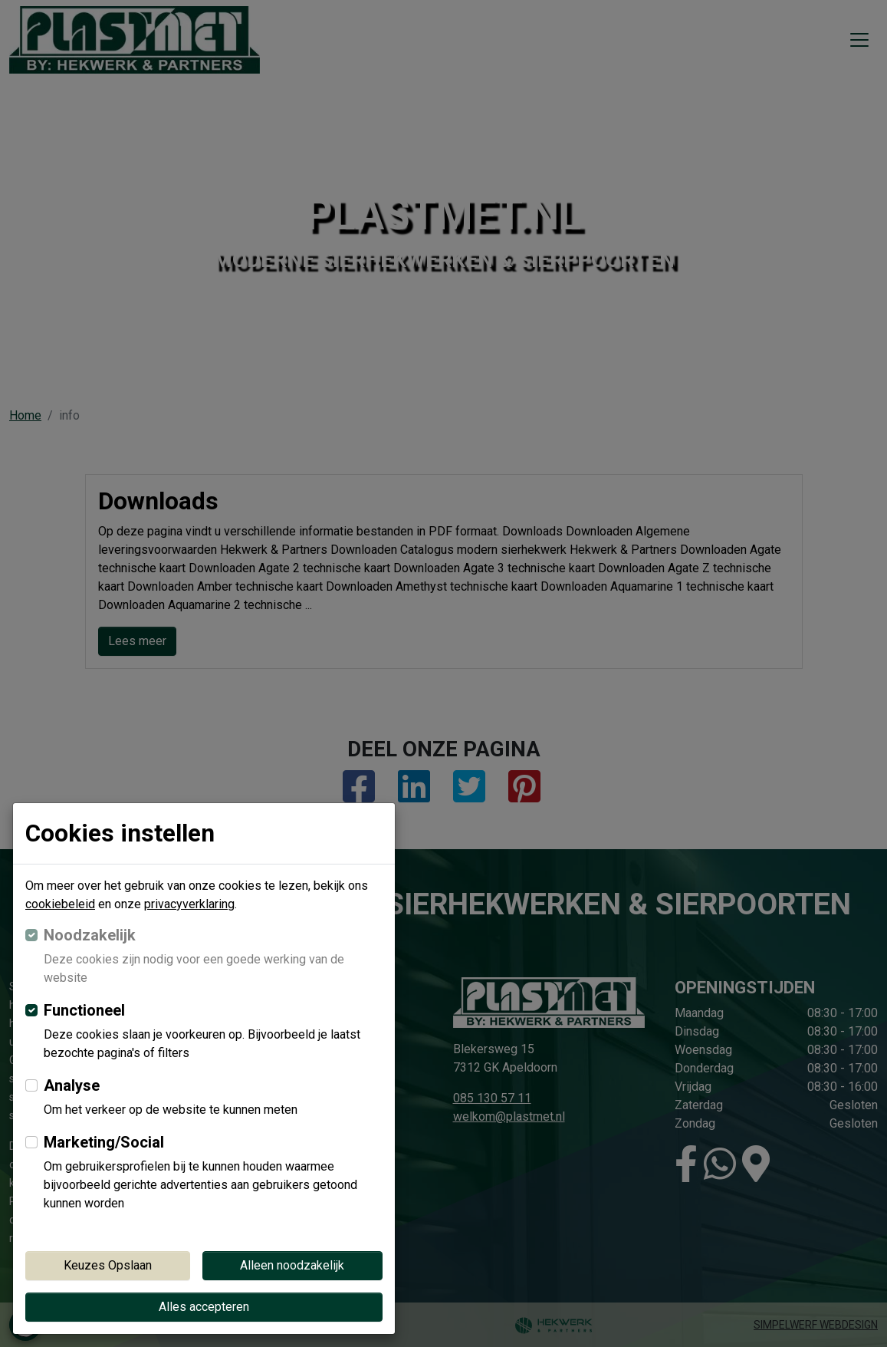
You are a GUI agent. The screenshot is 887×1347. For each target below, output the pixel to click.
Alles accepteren (204, 1306)
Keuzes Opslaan (108, 1265)
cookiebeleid (60, 904)
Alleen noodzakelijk (292, 1265)
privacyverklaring (189, 904)
